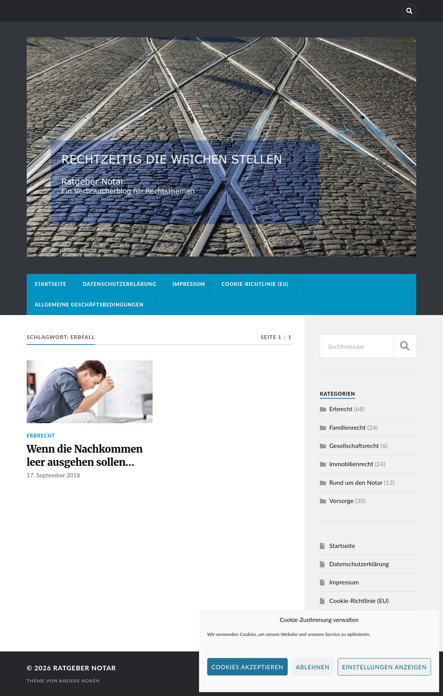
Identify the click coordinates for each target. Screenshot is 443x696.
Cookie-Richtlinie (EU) (255, 284)
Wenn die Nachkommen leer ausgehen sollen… (85, 456)
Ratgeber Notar (84, 668)
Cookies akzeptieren (247, 666)
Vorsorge (341, 500)
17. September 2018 (53, 475)
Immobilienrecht (351, 463)
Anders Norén (79, 681)
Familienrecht (347, 427)
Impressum (189, 284)
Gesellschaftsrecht (354, 445)
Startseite (51, 284)
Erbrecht (41, 435)
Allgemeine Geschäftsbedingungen (89, 304)
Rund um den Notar (355, 482)
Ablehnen (313, 666)
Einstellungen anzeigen (384, 666)
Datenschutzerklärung (119, 284)
